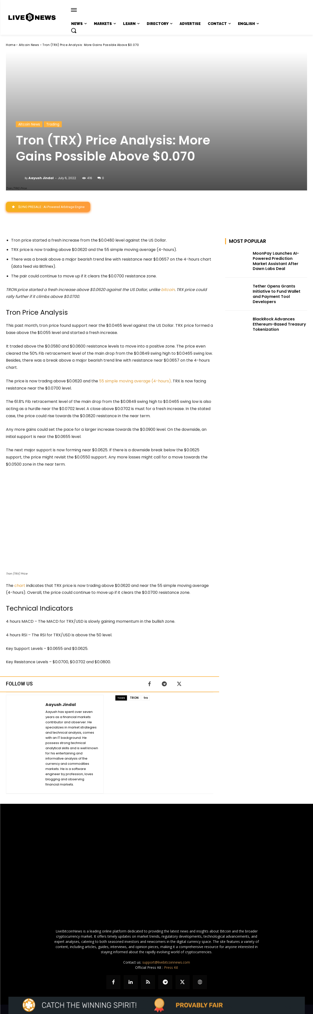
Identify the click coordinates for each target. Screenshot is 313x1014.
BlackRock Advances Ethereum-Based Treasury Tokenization (279, 324)
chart (19, 585)
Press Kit (171, 967)
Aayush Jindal (41, 178)
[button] (74, 30)
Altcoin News (29, 45)
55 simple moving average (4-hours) (135, 381)
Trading (53, 124)
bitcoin (168, 289)
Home (10, 45)
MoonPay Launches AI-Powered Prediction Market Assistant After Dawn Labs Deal (276, 260)
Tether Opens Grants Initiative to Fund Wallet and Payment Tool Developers (276, 294)
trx (146, 698)
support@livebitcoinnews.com (166, 962)
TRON (134, 698)
